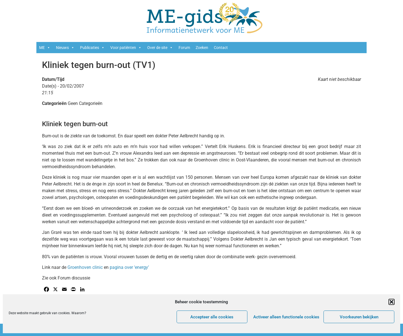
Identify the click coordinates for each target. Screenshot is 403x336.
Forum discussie (74, 278)
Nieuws (65, 47)
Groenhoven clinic (85, 267)
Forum (184, 47)
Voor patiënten (126, 47)
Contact (221, 47)
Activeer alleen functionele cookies (286, 316)
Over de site (160, 47)
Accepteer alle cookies (211, 316)
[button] (391, 302)
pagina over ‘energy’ (129, 267)
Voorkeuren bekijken (359, 316)
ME (44, 47)
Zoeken (202, 47)
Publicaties (92, 47)
